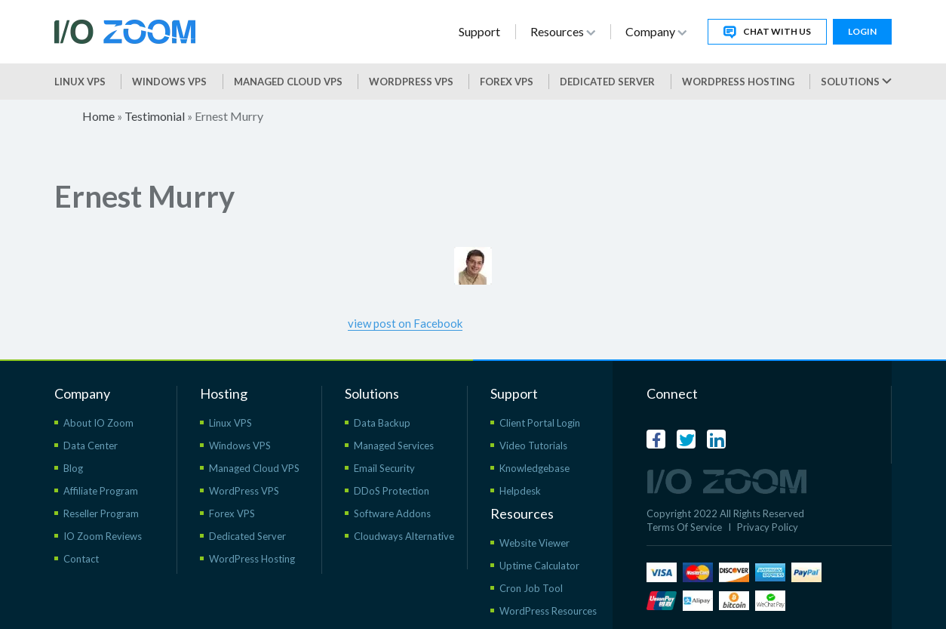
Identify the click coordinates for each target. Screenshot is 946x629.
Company (655, 31)
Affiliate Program (100, 491)
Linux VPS (80, 82)
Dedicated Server (607, 82)
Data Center (90, 445)
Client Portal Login (539, 423)
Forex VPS (506, 82)
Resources (562, 31)
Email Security (384, 468)
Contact (81, 559)
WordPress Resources (548, 611)
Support (479, 31)
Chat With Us (767, 32)
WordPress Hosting (738, 82)
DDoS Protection (391, 491)
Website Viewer (534, 543)
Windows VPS (169, 82)
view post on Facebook (405, 323)
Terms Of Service (684, 527)
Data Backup (382, 423)
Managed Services (394, 445)
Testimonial (154, 116)
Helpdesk (520, 491)
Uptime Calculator (539, 566)
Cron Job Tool (531, 588)
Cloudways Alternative (404, 536)
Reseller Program (101, 513)
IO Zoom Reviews (102, 536)
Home (98, 116)
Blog (73, 468)
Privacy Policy (767, 527)
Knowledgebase (534, 468)
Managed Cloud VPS (288, 82)
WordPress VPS (244, 491)
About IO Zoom (98, 423)
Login (862, 31)
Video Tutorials (533, 445)
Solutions (856, 82)
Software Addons (392, 513)
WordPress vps (411, 82)
